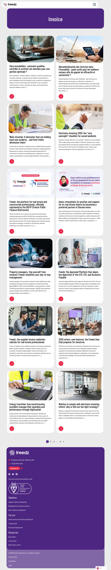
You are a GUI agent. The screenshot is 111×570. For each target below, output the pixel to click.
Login (10, 565)
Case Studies (12, 541)
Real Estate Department (15, 527)
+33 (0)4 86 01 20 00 (17, 463)
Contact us (14, 468)
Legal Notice (12, 561)
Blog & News (12, 537)
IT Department (12, 523)
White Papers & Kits (14, 545)
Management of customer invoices (19, 506)
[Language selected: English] (101, 568)
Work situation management (17, 510)
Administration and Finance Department (20, 519)
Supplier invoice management (17, 502)
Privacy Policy (12, 557)
